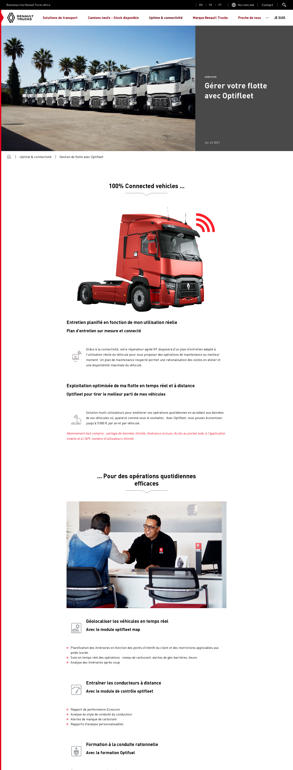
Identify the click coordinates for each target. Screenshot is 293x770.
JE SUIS (279, 17)
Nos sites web (246, 5)
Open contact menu (267, 5)
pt (220, 5)
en (200, 5)
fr (210, 5)
